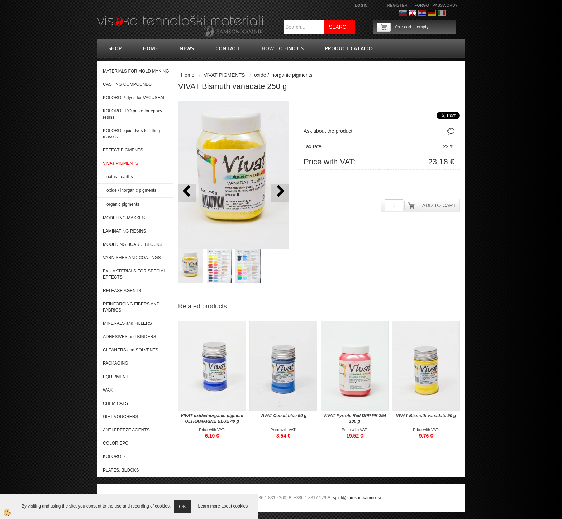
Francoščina (451, 13)
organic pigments (122, 204)
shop (115, 48)
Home (150, 48)
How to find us (283, 48)
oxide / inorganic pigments (131, 190)
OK (182, 506)
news (187, 48)
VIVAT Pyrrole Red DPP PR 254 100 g (354, 418)
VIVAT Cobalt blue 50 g (283, 415)
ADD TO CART (439, 205)
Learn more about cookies (223, 506)
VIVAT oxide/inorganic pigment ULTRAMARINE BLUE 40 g (212, 418)
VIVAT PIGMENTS (224, 75)
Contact (227, 48)
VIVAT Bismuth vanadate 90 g (426, 415)
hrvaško (422, 13)
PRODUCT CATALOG (349, 48)
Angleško (412, 13)
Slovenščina (403, 13)
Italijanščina (442, 13)
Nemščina (432, 13)
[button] (280, 193)
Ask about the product (328, 131)
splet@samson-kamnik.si (357, 497)
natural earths (119, 176)
